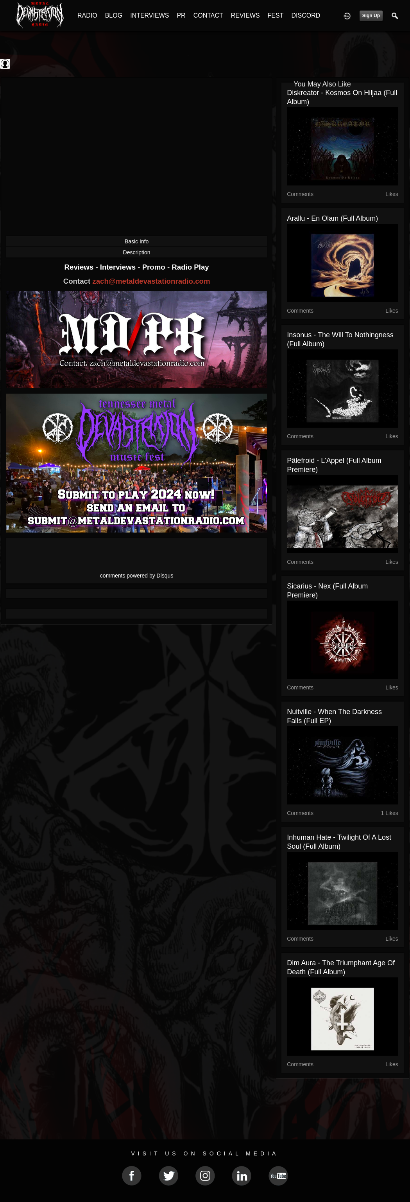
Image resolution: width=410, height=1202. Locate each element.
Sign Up (371, 15)
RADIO (87, 15)
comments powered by (137, 575)
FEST (276, 15)
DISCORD (305, 15)
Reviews (80, 267)
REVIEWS (245, 15)
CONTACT (208, 15)
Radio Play (190, 267)
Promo (154, 267)
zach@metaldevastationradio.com (151, 281)
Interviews (119, 267)
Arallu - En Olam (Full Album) (332, 218)
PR (181, 15)
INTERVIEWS (149, 15)
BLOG (113, 15)
